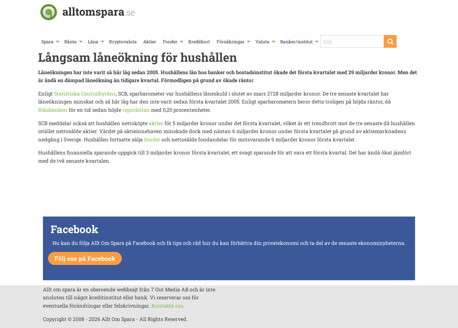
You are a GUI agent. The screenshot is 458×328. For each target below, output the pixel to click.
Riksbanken (52, 109)
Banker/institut (296, 42)
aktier (156, 123)
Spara (47, 42)
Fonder (170, 42)
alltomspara (98, 11)
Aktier (149, 42)
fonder (152, 139)
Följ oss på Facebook (84, 258)
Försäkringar (231, 42)
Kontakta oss (167, 305)
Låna (93, 42)
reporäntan (136, 109)
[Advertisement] (229, 192)
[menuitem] (49, 41)
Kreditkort (199, 42)
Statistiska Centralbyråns (85, 93)
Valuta (262, 42)
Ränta (70, 42)
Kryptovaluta (123, 42)
